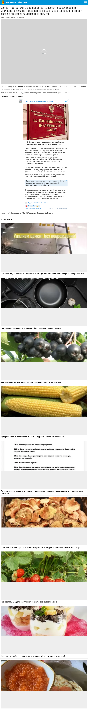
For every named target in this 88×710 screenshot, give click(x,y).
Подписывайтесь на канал (12, 96)
